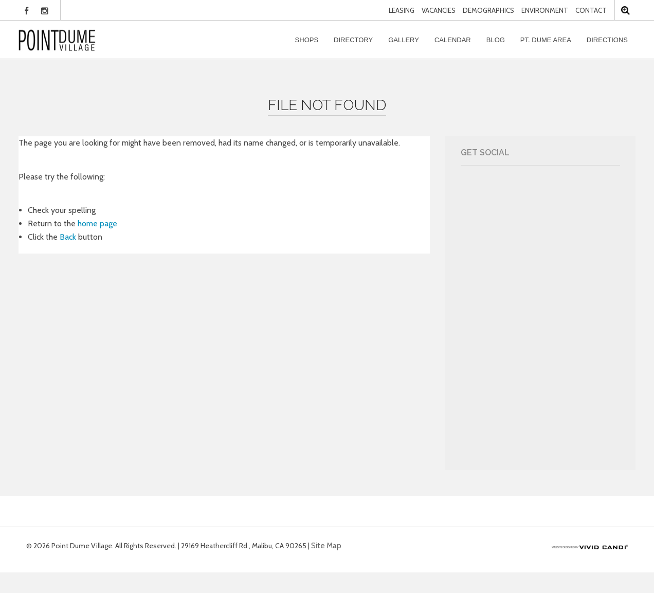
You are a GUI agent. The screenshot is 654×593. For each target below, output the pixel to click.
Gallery (403, 40)
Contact (591, 10)
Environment (544, 10)
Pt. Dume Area (545, 40)
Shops (307, 40)
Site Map (326, 545)
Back (68, 237)
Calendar (452, 40)
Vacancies (439, 10)
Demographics (488, 10)
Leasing (401, 10)
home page (97, 223)
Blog (495, 40)
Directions (607, 40)
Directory (353, 40)
